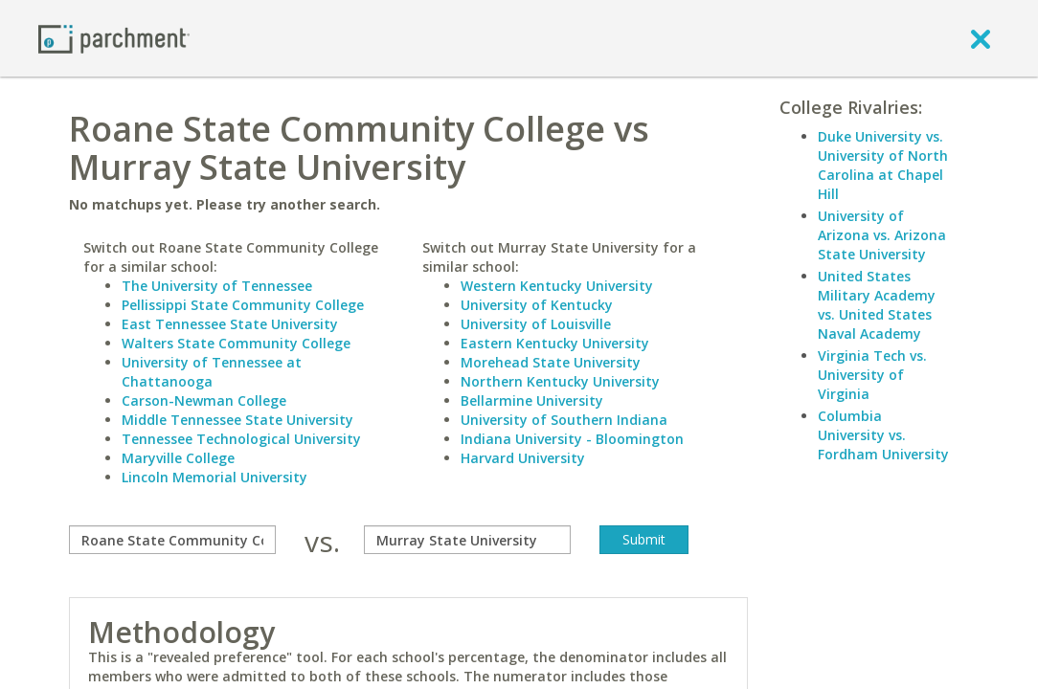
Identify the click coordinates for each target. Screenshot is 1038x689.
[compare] (172, 539)
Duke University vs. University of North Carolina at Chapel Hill (883, 165)
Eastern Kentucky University (555, 343)
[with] (467, 539)
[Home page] (114, 38)
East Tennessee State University (230, 324)
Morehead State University (551, 362)
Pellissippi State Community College (243, 305)
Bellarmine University (532, 400)
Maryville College (178, 458)
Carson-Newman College (204, 400)
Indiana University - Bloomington (572, 439)
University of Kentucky (537, 305)
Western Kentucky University (557, 286)
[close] (980, 38)
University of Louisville (536, 324)
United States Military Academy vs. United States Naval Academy (877, 305)
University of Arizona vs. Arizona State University (882, 235)
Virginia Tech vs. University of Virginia (872, 374)
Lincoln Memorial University (214, 477)
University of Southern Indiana (564, 420)
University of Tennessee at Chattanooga (212, 371)
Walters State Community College (236, 343)
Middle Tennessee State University (237, 420)
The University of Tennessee (217, 286)
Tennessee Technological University (241, 439)
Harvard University (523, 458)
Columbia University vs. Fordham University (883, 435)
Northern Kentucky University (560, 381)
